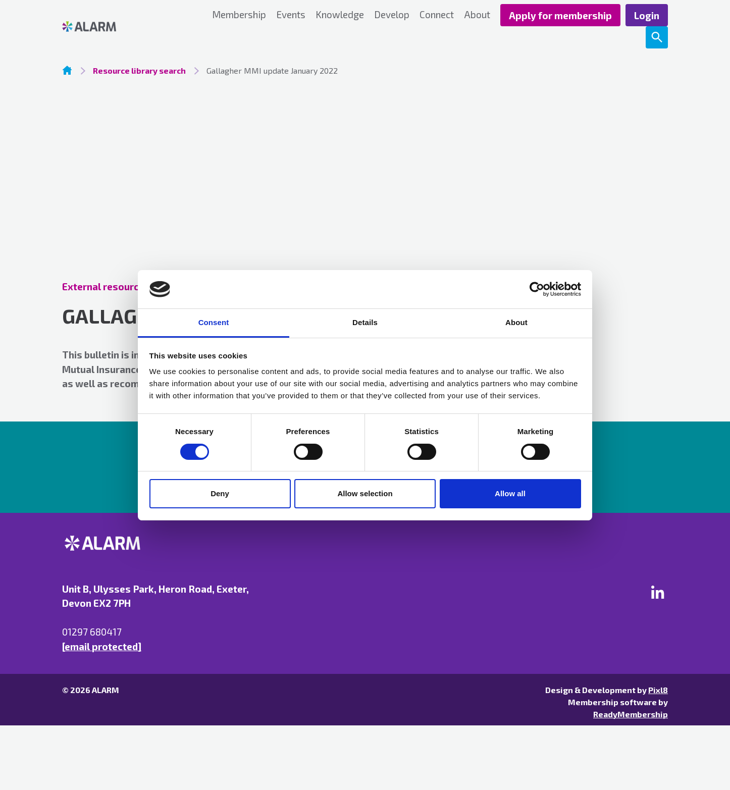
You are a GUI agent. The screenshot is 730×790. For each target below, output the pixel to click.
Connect (437, 14)
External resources (106, 286)
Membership (239, 14)
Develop (391, 14)
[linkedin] (658, 592)
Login (646, 15)
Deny (220, 493)
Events (290, 14)
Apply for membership (560, 15)
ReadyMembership (630, 714)
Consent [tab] (213, 322)
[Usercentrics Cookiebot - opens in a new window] (537, 289)
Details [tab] (365, 322)
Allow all (510, 493)
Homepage (67, 70)
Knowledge (340, 14)
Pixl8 (658, 690)
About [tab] (516, 322)
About (477, 14)
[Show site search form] (657, 37)
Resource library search (139, 70)
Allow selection (364, 493)
